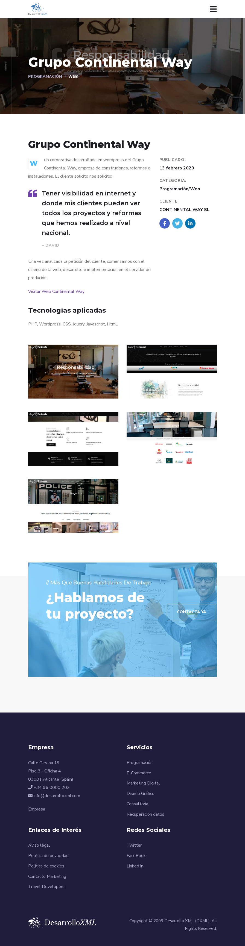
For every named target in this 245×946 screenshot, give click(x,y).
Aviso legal (39, 845)
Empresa (36, 809)
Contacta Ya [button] (191, 612)
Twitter (134, 845)
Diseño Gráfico (140, 794)
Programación (45, 76)
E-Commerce (139, 773)
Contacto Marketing (47, 876)
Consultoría (137, 804)
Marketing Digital (143, 783)
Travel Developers (46, 887)
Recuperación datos (145, 814)
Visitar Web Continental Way (56, 292)
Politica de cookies (46, 866)
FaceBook (136, 856)
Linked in (135, 866)
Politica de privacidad (48, 856)
